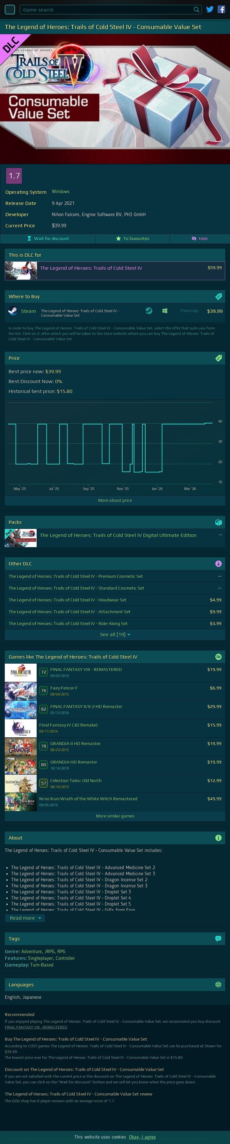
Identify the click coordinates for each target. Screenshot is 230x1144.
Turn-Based (42, 965)
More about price (115, 500)
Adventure (31, 951)
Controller (65, 958)
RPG (61, 951)
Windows (61, 191)
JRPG (49, 951)
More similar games (115, 815)
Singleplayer (40, 958)
